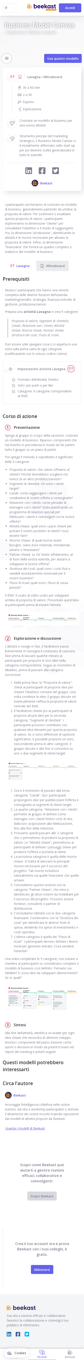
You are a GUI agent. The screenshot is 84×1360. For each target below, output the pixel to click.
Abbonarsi (42, 1269)
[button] (16, 1353)
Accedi (70, 8)
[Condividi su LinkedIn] (28, 171)
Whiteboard (52, 266)
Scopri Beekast (42, 1196)
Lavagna (19, 266)
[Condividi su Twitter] (55, 171)
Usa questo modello (63, 58)
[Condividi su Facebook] (42, 171)
